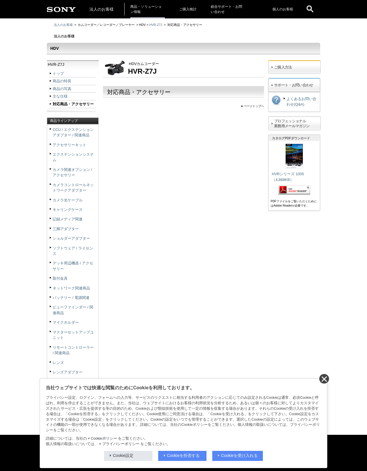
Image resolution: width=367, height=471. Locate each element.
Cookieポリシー (104, 438)
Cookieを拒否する (183, 455)
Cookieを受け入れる (239, 455)
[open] (310, 9)
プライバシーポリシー (120, 444)
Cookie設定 (123, 455)
